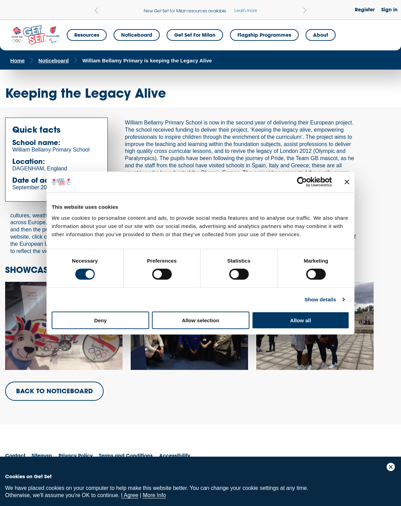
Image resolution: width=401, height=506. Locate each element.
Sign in (389, 9)
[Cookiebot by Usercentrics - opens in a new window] (302, 182)
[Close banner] (347, 182)
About (320, 35)
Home (17, 60)
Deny (100, 320)
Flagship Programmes (264, 35)
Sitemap (41, 455)
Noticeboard (136, 35)
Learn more (245, 10)
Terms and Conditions (126, 455)
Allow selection (200, 320)
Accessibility (174, 455)
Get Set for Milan (195, 35)
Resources (86, 35)
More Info (154, 495)
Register (365, 9)
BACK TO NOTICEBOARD (54, 391)
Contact (15, 455)
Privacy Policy (76, 455)
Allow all (300, 320)
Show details (320, 299)
